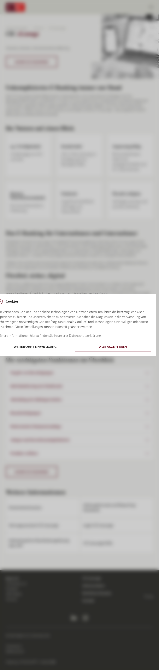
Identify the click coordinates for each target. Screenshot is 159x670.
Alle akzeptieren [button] (113, 346)
